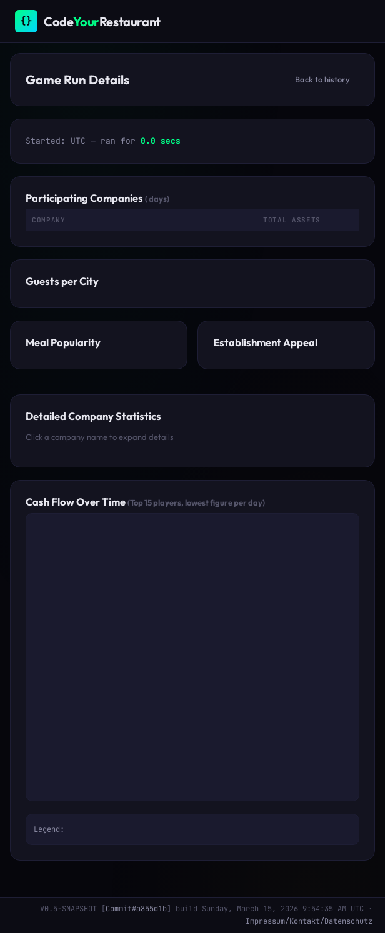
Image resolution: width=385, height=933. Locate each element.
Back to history (322, 79)
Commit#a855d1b (136, 909)
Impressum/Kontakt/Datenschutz (309, 921)
